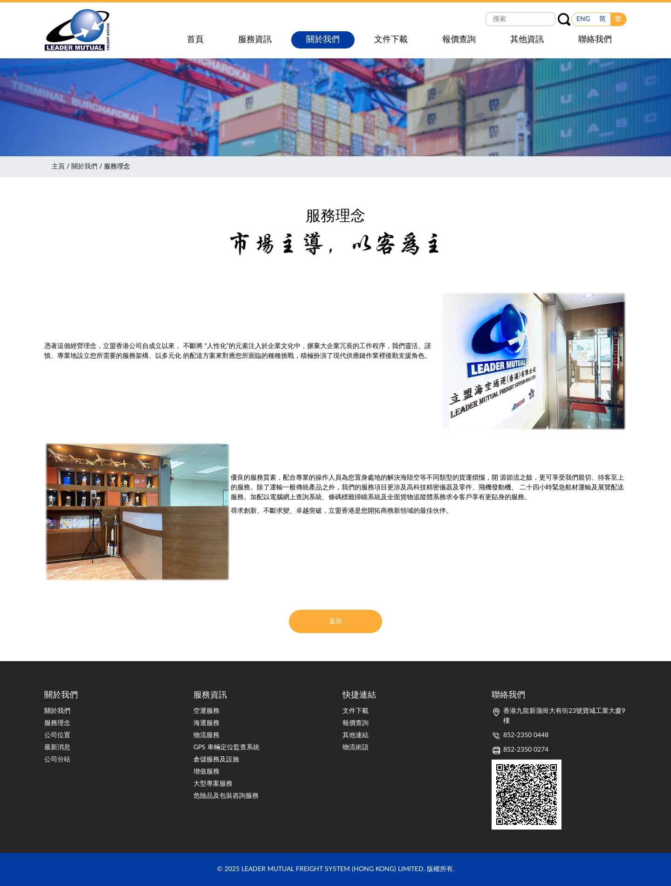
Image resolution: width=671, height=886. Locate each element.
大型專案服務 (213, 784)
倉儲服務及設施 (216, 759)
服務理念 (57, 723)
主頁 (58, 166)
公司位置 (57, 735)
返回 (335, 621)
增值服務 (206, 771)
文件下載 (355, 711)
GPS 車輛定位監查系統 (226, 747)
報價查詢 (355, 723)
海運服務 (206, 723)
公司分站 (57, 759)
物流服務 (206, 735)
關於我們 (84, 166)
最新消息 (57, 747)
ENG (583, 19)
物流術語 (355, 747)
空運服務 (206, 711)
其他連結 (355, 735)
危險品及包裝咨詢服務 (226, 796)
